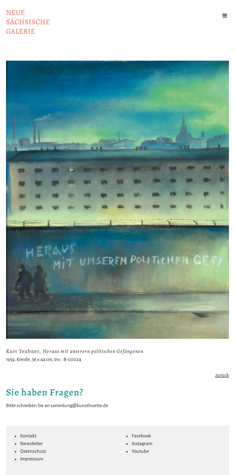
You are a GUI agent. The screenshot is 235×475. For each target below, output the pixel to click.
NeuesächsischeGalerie (28, 22)
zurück (222, 375)
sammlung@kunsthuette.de (79, 405)
